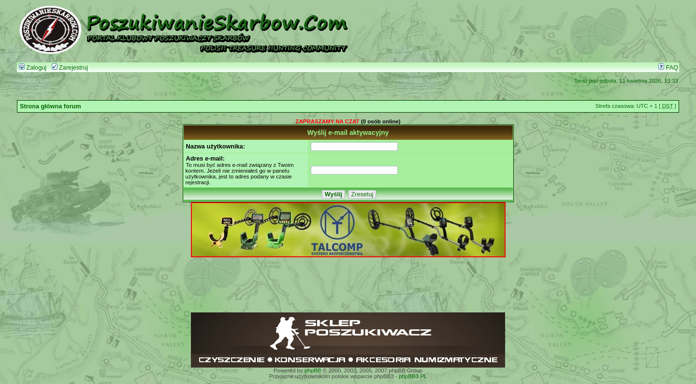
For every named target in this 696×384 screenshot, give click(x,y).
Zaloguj (32, 67)
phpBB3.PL (413, 376)
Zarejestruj (70, 67)
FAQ (668, 67)
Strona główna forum (50, 106)
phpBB (312, 370)
